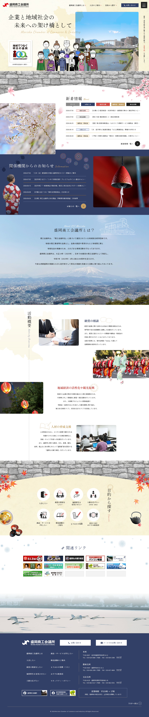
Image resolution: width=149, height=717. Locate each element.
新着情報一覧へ (127, 143)
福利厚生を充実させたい (36, 674)
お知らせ (88, 104)
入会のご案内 (95, 5)
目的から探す (110, 5)
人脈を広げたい (33, 680)
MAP (118, 657)
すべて (72, 104)
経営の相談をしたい (35, 667)
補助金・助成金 (118, 104)
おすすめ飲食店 (57, 674)
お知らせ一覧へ (73, 206)
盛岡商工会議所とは (76, 5)
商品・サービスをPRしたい (62, 653)
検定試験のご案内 (58, 660)
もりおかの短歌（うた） (61, 667)
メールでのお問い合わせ (112, 642)
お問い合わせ (131, 5)
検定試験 (133, 104)
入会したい (31, 660)
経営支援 (103, 104)
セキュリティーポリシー (61, 680)
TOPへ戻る (133, 703)
